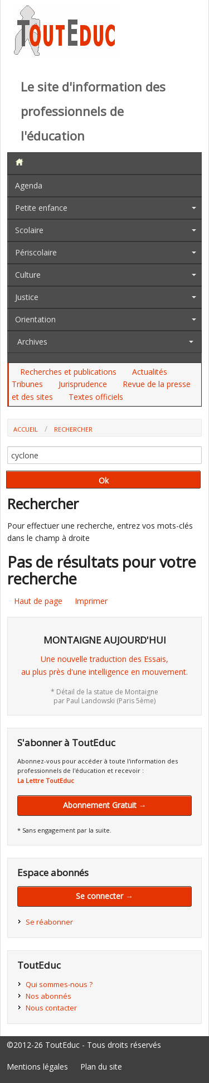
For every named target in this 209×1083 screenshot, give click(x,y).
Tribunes (27, 384)
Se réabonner (49, 922)
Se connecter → (104, 896)
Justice (26, 297)
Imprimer (91, 601)
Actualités (149, 371)
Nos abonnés (48, 996)
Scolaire (29, 230)
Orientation (35, 319)
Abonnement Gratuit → (105, 805)
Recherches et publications (68, 371)
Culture (28, 274)
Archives (32, 341)
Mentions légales (37, 1066)
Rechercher (73, 429)
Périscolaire (36, 252)
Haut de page (38, 601)
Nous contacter (51, 1008)
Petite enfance (41, 207)
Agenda (28, 185)
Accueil (25, 429)
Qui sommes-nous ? (59, 984)
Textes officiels (96, 396)
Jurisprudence (83, 384)
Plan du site (101, 1066)
